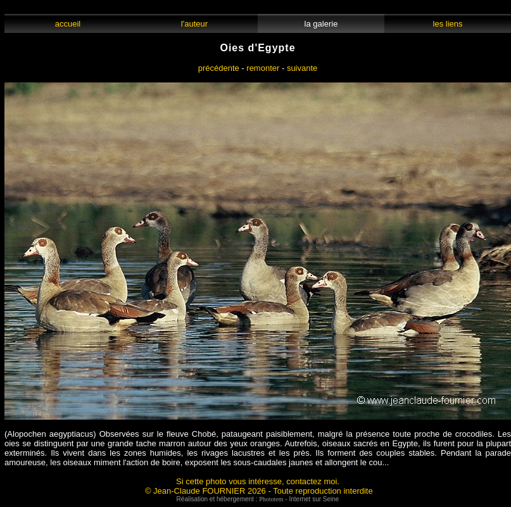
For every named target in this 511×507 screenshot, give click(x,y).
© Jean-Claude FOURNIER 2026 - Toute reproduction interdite (259, 491)
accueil (67, 23)
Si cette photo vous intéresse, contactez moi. (257, 481)
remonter (262, 68)
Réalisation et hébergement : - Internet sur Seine (258, 499)
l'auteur (195, 23)
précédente (218, 68)
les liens (447, 23)
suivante (302, 68)
